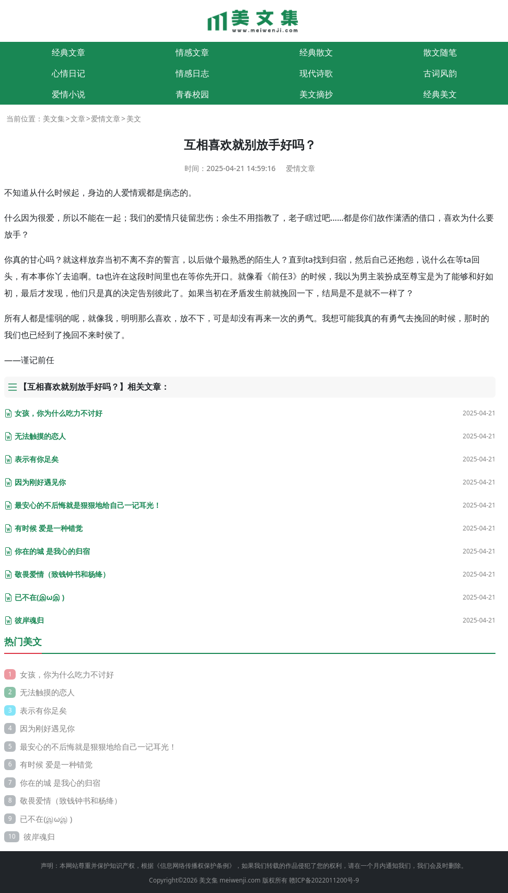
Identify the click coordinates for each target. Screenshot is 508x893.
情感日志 (192, 73)
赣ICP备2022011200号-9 (324, 880)
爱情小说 (68, 94)
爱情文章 (105, 118)
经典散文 (316, 52)
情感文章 (192, 52)
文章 (78, 118)
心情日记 (68, 73)
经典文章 (68, 52)
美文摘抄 (316, 94)
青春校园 (192, 94)
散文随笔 (440, 52)
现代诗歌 (316, 73)
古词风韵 (440, 73)
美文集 (54, 118)
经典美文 (440, 94)
